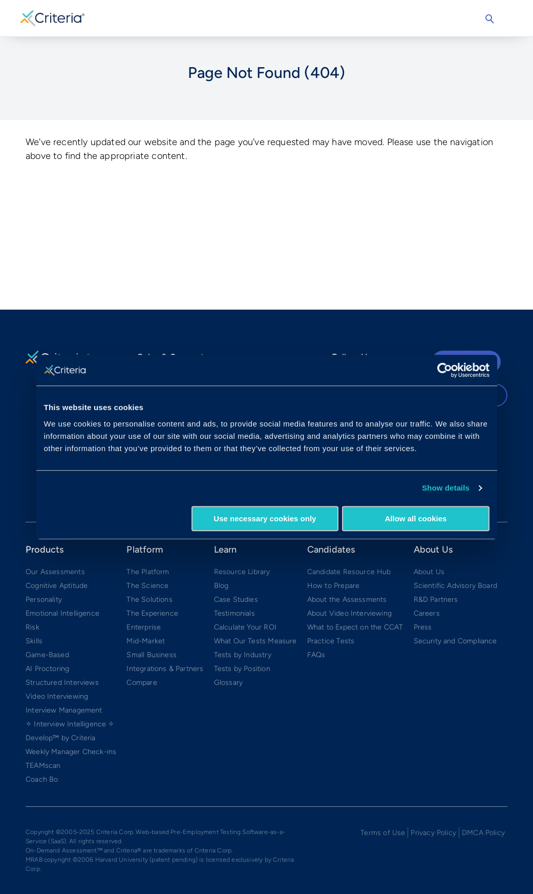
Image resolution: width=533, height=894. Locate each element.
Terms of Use (382, 832)
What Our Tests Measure (255, 641)
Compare (141, 682)
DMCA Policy (483, 832)
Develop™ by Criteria (61, 738)
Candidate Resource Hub (349, 571)
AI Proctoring (47, 668)
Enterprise (143, 627)
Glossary (228, 682)
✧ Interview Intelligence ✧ (70, 724)
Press (423, 627)
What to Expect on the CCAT (355, 627)
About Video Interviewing (349, 613)
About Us (429, 571)
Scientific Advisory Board (456, 585)
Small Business (151, 655)
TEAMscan (43, 765)
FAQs (316, 655)
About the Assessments (347, 599)
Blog (221, 585)
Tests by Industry (242, 655)
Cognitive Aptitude (57, 585)
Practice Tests (331, 641)
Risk (32, 627)
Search (489, 19)
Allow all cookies (416, 518)
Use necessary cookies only (265, 518)
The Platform (147, 571)
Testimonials (234, 613)
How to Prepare (333, 585)
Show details (446, 487)
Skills (34, 641)
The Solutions (149, 599)
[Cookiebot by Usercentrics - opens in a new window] (444, 370)
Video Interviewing (57, 696)
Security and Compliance (455, 641)
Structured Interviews (62, 682)
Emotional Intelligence (62, 613)
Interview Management (64, 710)
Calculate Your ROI (245, 627)
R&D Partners (436, 599)
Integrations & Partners (164, 668)
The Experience (152, 613)
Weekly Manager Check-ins (71, 751)
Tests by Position (242, 668)
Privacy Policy (433, 832)
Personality (44, 599)
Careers (427, 613)
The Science (147, 585)
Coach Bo (42, 779)
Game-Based (47, 655)
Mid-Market (145, 641)
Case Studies (236, 599)
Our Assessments (55, 571)
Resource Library (242, 571)
